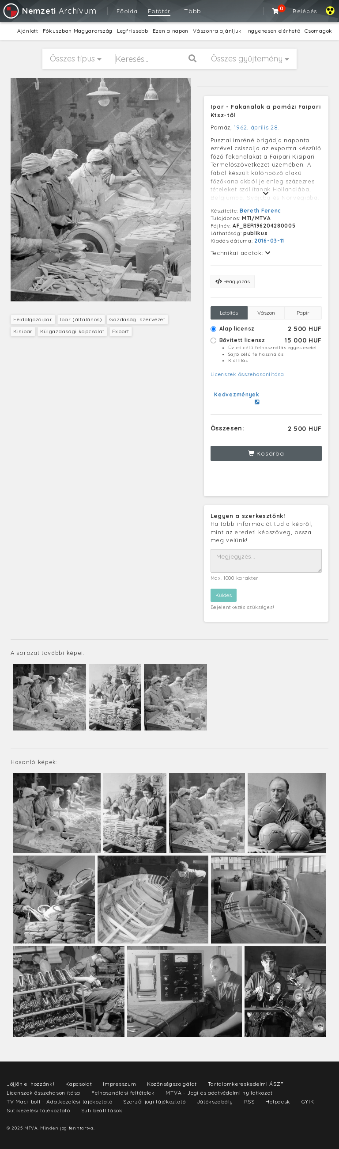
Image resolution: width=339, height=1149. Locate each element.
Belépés (305, 11)
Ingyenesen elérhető (273, 30)
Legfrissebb (132, 30)
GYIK (307, 1101)
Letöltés (229, 312)
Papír (303, 312)
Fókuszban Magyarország (78, 30)
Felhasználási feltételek (123, 1092)
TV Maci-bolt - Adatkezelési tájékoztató (59, 1101)
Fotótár (159, 11)
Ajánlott (27, 30)
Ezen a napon (170, 30)
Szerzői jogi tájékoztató (154, 1101)
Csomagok (318, 30)
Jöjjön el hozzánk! (31, 1084)
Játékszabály (215, 1101)
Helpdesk (277, 1101)
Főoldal (128, 11)
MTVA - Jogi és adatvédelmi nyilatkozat (219, 1092)
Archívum (49, 11)
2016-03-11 (269, 240)
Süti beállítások (102, 1110)
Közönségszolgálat (172, 1084)
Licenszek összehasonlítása (247, 374)
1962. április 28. (256, 127)
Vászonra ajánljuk (217, 30)
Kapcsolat (78, 1084)
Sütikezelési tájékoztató (38, 1110)
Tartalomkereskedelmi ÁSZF (246, 1084)
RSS (249, 1101)
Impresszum (119, 1084)
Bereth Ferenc (260, 210)
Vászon (266, 312)
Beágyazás (232, 281)
